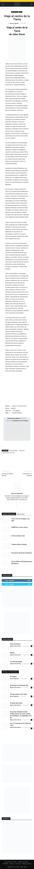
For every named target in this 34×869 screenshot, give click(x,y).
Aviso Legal (18, 863)
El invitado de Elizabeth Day (19, 685)
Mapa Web (5, 863)
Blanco (12, 653)
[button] (3, 4)
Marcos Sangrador (14, 23)
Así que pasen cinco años (18, 694)
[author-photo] (17, 491)
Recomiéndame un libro (10, 862)
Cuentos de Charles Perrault (7, 474)
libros (16, 8)
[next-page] (6, 570)
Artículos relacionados (9, 514)
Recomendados (10, 8)
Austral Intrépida (13, 450)
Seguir (29, 580)
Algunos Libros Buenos (15, 646)
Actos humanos (15, 644)
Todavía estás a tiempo (19, 544)
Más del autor (21, 514)
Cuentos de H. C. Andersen (27, 474)
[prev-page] (3, 570)
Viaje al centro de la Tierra (9, 452)
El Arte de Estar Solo (18, 536)
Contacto (11, 863)
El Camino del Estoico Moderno (21, 553)
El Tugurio (13, 676)
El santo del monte (16, 703)
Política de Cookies (26, 863)
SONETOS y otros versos (19, 527)
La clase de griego (16, 661)
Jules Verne (21, 450)
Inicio (3, 8)
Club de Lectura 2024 (23, 862)
